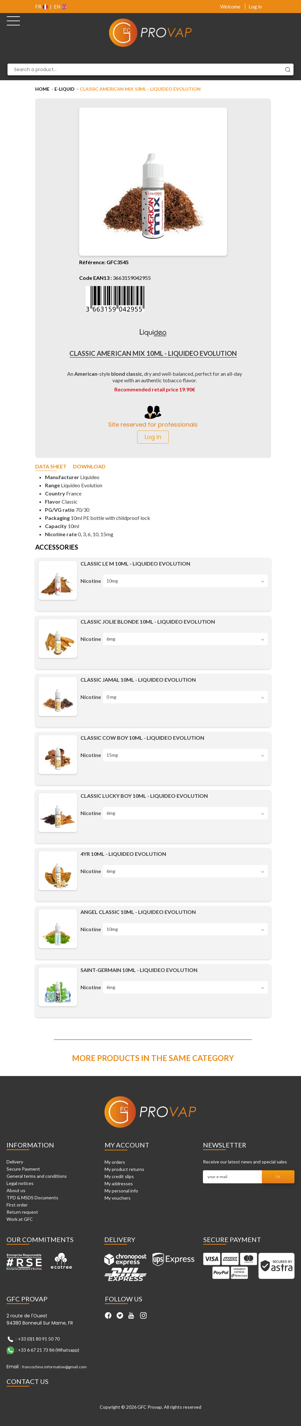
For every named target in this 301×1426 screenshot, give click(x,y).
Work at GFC (20, 1219)
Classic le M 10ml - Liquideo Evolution (135, 563)
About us (16, 1190)
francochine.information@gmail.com (54, 1366)
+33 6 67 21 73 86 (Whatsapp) (48, 1350)
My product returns (124, 1169)
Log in (255, 6)
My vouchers (118, 1198)
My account (127, 1145)
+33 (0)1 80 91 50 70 (39, 1339)
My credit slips (119, 1176)
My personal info (121, 1190)
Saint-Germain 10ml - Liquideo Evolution (138, 970)
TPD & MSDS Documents (32, 1197)
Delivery (15, 1161)
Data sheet (50, 466)
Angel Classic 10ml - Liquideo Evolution (138, 912)
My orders (115, 1162)
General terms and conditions (37, 1176)
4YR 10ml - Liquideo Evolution (123, 854)
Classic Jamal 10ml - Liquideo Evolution (138, 679)
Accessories (56, 547)
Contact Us (28, 1381)
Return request (22, 1212)
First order (17, 1204)
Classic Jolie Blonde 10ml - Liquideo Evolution (147, 621)
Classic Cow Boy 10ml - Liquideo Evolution (142, 738)
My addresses (119, 1183)
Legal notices (20, 1183)
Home (42, 89)
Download (89, 466)
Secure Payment (23, 1169)
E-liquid (64, 89)
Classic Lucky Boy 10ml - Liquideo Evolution (144, 796)
